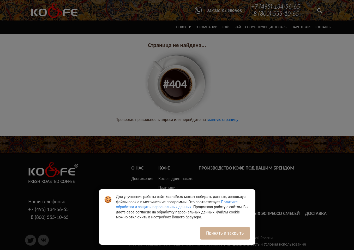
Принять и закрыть (225, 233)
